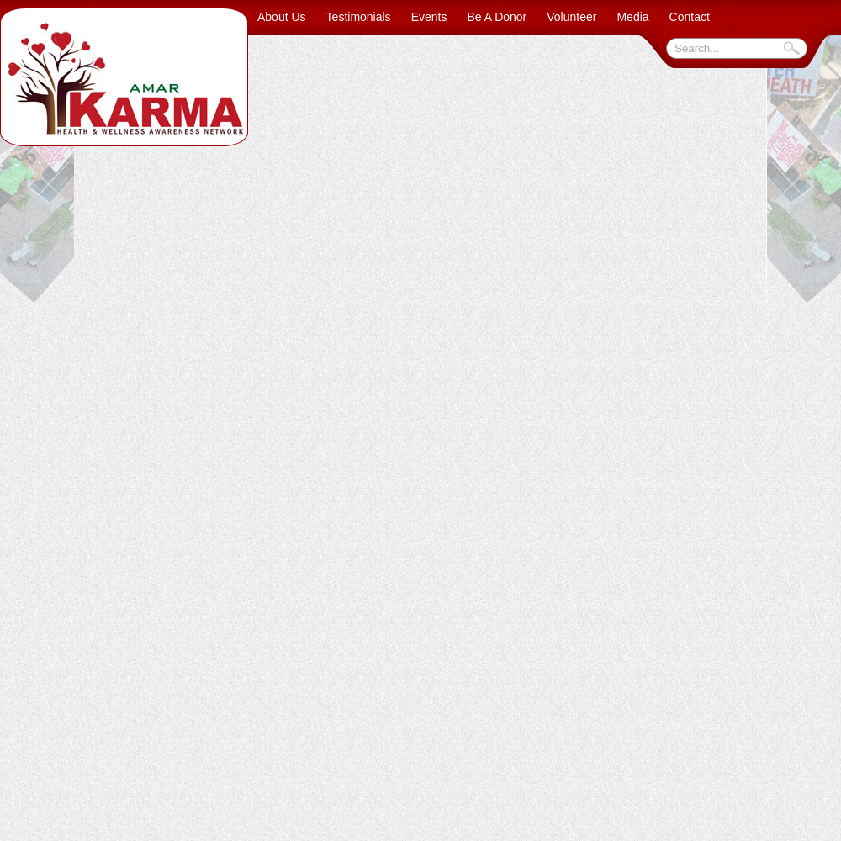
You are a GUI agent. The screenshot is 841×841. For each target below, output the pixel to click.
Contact (689, 17)
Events (429, 17)
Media (632, 17)
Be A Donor (496, 17)
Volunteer (571, 17)
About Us (281, 17)
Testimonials (358, 17)
